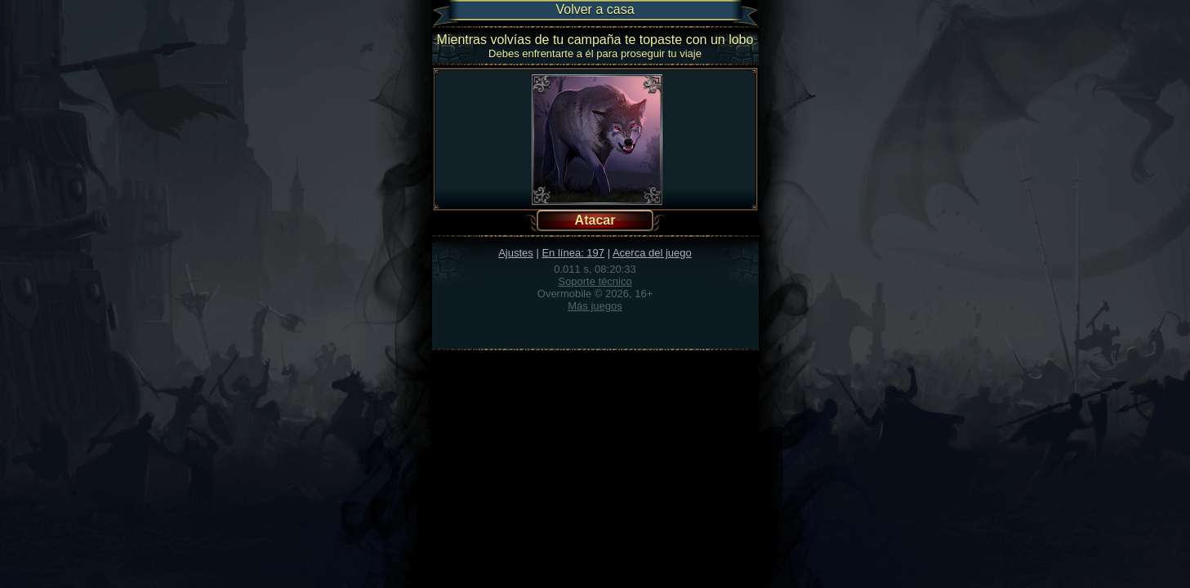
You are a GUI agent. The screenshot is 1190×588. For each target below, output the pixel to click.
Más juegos (595, 306)
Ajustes (515, 253)
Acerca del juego (652, 253)
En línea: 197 (573, 253)
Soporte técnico (594, 281)
